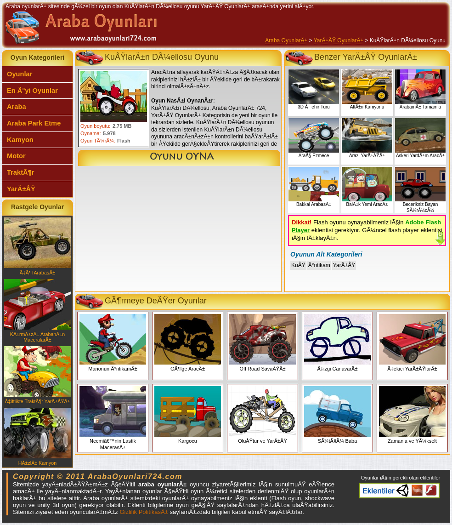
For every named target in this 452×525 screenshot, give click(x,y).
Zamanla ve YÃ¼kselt (412, 415)
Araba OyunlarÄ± (286, 40)
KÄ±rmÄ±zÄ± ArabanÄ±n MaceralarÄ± (37, 310)
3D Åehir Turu (313, 89)
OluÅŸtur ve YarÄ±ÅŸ (262, 415)
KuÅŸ (298, 265)
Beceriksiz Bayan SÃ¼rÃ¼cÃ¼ (420, 190)
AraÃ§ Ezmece (313, 138)
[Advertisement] (178, 230)
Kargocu (187, 415)
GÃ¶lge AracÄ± (187, 342)
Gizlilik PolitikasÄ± (143, 511)
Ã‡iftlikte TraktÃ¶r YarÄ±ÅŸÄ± (37, 375)
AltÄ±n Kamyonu (367, 89)
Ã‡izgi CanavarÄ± (337, 342)
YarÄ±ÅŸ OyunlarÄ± (338, 40)
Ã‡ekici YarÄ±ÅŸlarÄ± (412, 342)
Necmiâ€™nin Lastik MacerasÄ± (112, 418)
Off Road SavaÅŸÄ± (262, 342)
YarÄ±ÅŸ (21, 189)
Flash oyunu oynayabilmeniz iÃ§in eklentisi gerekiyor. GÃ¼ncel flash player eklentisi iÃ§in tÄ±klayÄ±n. (367, 230)
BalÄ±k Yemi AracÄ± (367, 187)
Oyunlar (19, 74)
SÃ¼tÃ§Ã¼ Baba (337, 415)
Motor (16, 156)
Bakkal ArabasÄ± (313, 187)
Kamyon (20, 139)
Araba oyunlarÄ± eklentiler (399, 490)
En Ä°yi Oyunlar (32, 90)
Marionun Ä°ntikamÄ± (112, 342)
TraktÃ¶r (20, 172)
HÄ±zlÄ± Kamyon (37, 437)
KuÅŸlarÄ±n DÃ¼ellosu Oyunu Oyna (179, 158)
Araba (16, 106)
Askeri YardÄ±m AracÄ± (420, 138)
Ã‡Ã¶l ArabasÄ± (37, 246)
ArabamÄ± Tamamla (420, 89)
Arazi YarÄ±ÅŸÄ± (367, 138)
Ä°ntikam (319, 265)
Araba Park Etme (34, 123)
